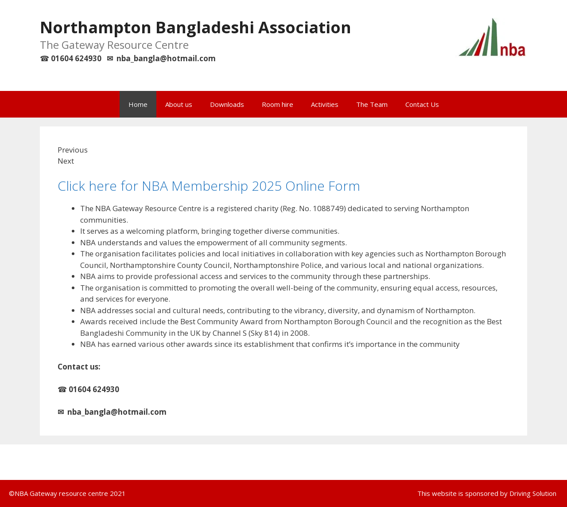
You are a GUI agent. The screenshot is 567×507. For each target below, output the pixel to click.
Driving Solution (532, 493)
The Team (372, 104)
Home (138, 104)
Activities (324, 104)
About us (178, 104)
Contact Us (422, 104)
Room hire (277, 104)
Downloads (227, 104)
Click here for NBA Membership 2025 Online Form (209, 186)
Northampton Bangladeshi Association (195, 27)
